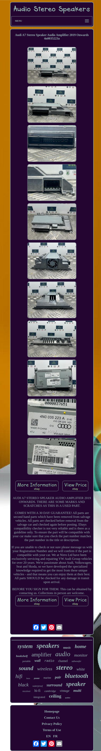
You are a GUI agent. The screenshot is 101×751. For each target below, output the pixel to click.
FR (55, 736)
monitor (81, 655)
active (67, 697)
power (36, 678)
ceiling (55, 696)
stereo (64, 667)
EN (48, 736)
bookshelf (22, 656)
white (81, 669)
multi (77, 690)
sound (26, 668)
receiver (26, 691)
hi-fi (37, 691)
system (25, 646)
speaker (76, 683)
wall (37, 661)
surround (54, 685)
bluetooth (76, 675)
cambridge (50, 691)
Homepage (51, 711)
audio (62, 654)
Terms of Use (52, 730)
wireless (44, 668)
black (23, 684)
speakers (48, 645)
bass (28, 678)
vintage (64, 691)
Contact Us (52, 717)
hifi (18, 676)
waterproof (38, 686)
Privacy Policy (52, 724)
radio (49, 661)
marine (47, 677)
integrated (39, 697)
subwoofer (76, 661)
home (80, 646)
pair (58, 677)
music (67, 647)
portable (26, 661)
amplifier (41, 655)
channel (63, 661)
